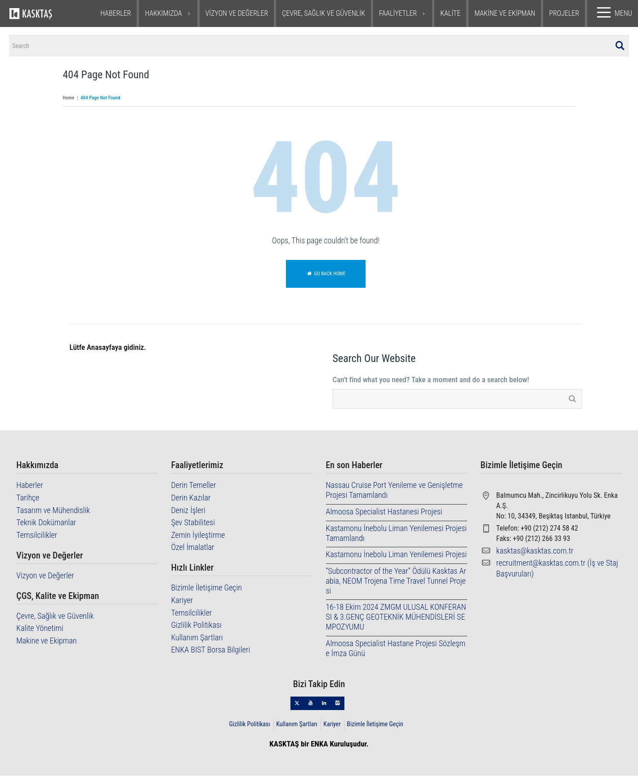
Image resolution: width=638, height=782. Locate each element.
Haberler (29, 491)
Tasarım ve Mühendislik (53, 516)
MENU (612, 12)
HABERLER (115, 13)
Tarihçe (27, 504)
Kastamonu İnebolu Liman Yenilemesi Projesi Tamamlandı (396, 539)
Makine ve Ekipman (46, 647)
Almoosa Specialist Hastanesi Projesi (384, 518)
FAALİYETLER (398, 13)
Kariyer (182, 606)
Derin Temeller (193, 491)
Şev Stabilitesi (193, 528)
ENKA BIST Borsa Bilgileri (210, 656)
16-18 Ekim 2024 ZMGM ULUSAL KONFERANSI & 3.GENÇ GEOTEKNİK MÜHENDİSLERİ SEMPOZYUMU (396, 623)
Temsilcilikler (36, 541)
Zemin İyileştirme (198, 541)
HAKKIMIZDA (163, 13)
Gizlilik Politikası (196, 631)
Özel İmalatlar (192, 553)
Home (69, 104)
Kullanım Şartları (197, 643)
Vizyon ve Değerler (45, 581)
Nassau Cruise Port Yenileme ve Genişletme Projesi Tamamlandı (394, 496)
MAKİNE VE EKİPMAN (504, 13)
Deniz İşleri (188, 516)
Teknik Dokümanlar (46, 528)
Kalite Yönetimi (39, 634)
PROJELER (564, 13)
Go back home (326, 280)
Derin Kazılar (190, 504)
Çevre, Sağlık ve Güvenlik (55, 622)
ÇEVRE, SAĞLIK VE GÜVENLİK (323, 13)
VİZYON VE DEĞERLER (236, 13)
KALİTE (450, 13)
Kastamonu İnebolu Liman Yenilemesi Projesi (396, 560)
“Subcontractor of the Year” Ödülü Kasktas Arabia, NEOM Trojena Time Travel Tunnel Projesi (396, 587)
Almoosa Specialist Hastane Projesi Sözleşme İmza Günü (396, 654)
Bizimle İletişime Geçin (206, 594)
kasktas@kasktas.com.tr (535, 557)
